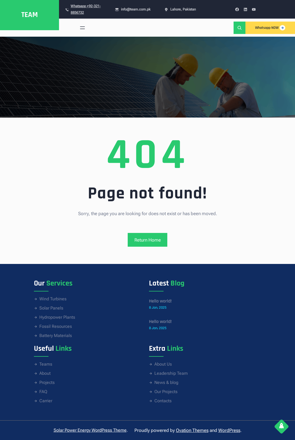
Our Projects (166, 391)
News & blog (166, 382)
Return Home (147, 240)
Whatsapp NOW (270, 27)
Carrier (45, 400)
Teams (45, 364)
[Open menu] (82, 27)
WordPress (229, 430)
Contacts (163, 400)
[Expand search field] (239, 28)
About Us (163, 364)
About (45, 373)
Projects (47, 382)
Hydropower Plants (57, 317)
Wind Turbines (53, 298)
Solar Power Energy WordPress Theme (90, 430)
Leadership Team (171, 373)
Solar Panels (51, 308)
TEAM (29, 15)
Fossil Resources (55, 326)
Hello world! (160, 301)
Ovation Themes (192, 430)
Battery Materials (55, 335)
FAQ (43, 391)
